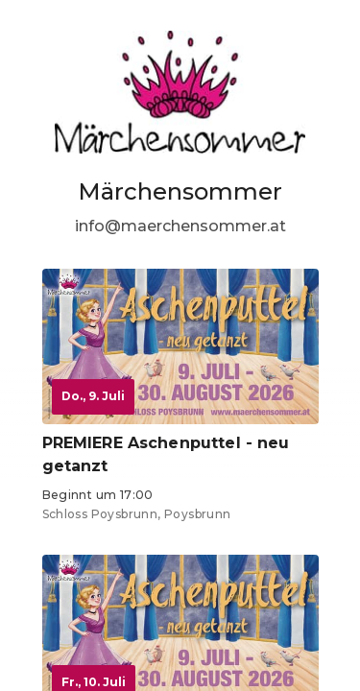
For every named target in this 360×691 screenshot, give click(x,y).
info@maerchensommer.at (180, 226)
